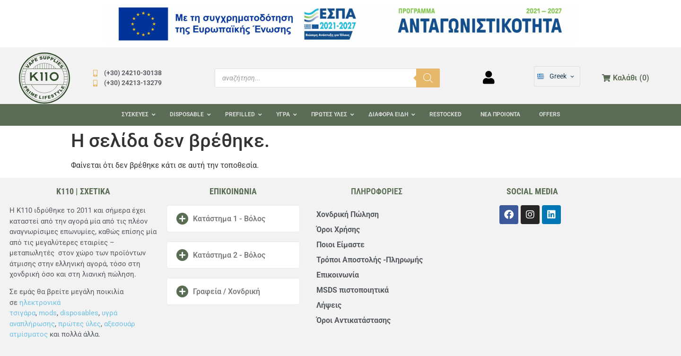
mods (48, 313)
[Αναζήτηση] (428, 78)
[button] (233, 219)
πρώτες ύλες (79, 324)
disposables (79, 313)
